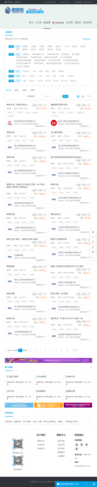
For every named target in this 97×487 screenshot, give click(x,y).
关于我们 (41, 435)
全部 (18, 46)
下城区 (41, 46)
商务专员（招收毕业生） (18, 105)
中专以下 (26, 71)
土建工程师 (12, 376)
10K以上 (73, 81)
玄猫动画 (8, 422)
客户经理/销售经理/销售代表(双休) (66, 157)
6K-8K (55, 81)
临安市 (41, 49)
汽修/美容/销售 (40, 60)
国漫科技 (17, 422)
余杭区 (83, 46)
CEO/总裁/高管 (66, 57)
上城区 (33, 46)
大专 (34, 71)
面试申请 (24, 350)
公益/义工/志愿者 (22, 66)
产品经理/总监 (36, 57)
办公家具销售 (57, 132)
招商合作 (41, 448)
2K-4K (40, 81)
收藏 (34, 105)
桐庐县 (50, 49)
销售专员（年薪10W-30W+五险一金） (67, 318)
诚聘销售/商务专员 (59, 105)
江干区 (66, 46)
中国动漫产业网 (71, 422)
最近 (16, 90)
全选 (7, 350)
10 (67, 350)
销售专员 (70, 376)
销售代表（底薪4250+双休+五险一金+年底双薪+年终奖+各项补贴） (25, 185)
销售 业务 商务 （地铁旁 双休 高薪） (23, 239)
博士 (54, 71)
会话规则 (61, 456)
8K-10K (64, 81)
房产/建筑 (76, 54)
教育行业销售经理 (59, 239)
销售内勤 (11, 293)
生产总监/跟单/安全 (72, 63)
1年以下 (32, 76)
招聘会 (78, 22)
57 (90, 96)
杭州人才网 (37, 422)
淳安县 (58, 49)
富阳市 (33, 49)
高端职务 (58, 22)
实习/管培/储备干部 (23, 63)
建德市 (25, 49)
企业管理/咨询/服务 (70, 60)
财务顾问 (41, 391)
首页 (31, 22)
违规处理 (61, 452)
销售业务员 (56, 214)
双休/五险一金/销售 (59, 293)
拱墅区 (50, 46)
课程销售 (11, 266)
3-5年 (47, 76)
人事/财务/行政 (53, 54)
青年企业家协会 (50, 422)
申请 (40, 105)
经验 (32, 90)
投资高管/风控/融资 (23, 60)
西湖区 (25, 46)
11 (43, 126)
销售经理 (11, 214)
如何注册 (61, 441)
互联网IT (25, 54)
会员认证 (61, 445)
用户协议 (61, 448)
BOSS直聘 (27, 422)
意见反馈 (41, 445)
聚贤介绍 (41, 441)
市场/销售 (65, 54)
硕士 (47, 71)
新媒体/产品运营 (51, 57)
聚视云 (60, 422)
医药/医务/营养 (54, 60)
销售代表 (11, 132)
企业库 (69, 22)
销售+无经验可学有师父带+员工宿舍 (67, 266)
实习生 (10, 391)
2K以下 (32, 81)
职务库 (9, 32)
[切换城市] (17, 2)
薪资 (24, 90)
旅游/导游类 (38, 63)
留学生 (61, 71)
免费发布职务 (51, 2)
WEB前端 (41, 376)
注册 (63, 2)
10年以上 (71, 76)
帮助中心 (61, 435)
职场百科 (87, 22)
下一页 (74, 350)
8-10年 (62, 76)
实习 (24, 76)
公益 (24, 81)
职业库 (47, 22)
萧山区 (74, 46)
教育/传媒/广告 (38, 54)
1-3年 (40, 76)
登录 (67, 2)
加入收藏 (15, 350)
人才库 (38, 22)
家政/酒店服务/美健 (54, 63)
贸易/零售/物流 (22, 57)
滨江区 (58, 46)
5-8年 (54, 76)
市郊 (18, 49)
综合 (9, 90)
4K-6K (48, 81)
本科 (41, 71)
